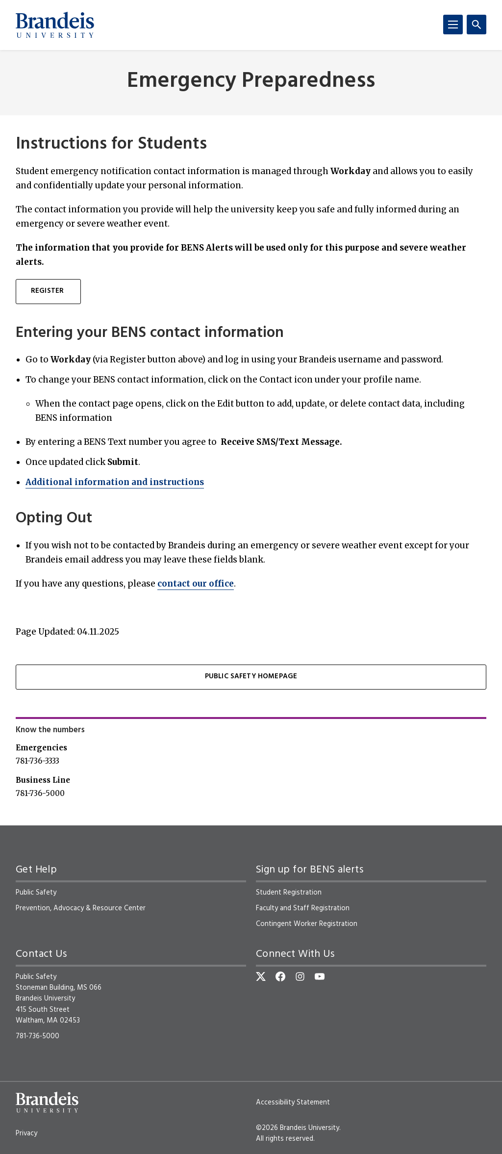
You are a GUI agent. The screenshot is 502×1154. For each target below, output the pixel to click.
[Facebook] (280, 976)
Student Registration (289, 892)
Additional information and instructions (114, 482)
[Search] (476, 24)
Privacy (26, 1133)
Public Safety (36, 892)
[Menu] (453, 24)
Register (48, 291)
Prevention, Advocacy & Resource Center (81, 908)
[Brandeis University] (55, 25)
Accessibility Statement (293, 1102)
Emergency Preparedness (251, 82)
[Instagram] (300, 976)
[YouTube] (320, 976)
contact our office (195, 583)
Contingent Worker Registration (306, 924)
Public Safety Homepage (251, 676)
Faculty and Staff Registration (303, 908)
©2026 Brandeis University (297, 1128)
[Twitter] (261, 976)
